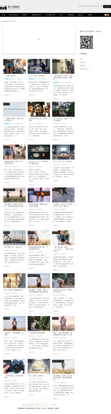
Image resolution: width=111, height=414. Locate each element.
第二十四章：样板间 (36, 376)
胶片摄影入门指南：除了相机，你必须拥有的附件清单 (13, 205)
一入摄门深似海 (9, 76)
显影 (29, 61)
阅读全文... (7, 95)
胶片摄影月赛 (50, 15)
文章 (82, 62)
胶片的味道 (14, 15)
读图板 (90, 15)
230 (54, 405)
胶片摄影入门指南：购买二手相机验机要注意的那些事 (38, 291)
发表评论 (19, 79)
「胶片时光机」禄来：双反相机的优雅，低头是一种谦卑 (62, 77)
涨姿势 (24, 15)
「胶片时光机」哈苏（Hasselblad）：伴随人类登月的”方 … (63, 249)
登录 (81, 59)
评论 (82, 65)
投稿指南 (70, 15)
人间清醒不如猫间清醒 (37, 333)
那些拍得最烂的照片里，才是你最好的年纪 (38, 248)
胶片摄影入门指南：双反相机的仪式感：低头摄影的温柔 (62, 377)
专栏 (61, 15)
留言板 (80, 15)
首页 (3, 15)
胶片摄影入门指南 (9, 190)
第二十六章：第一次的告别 (62, 161)
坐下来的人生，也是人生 (13, 247)
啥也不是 (6, 61)
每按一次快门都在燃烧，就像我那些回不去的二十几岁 (62, 334)
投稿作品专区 (36, 15)
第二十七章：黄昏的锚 (37, 76)
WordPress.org (84, 69)
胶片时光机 (56, 61)
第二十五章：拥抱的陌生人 (13, 290)
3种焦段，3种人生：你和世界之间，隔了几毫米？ (62, 205)
